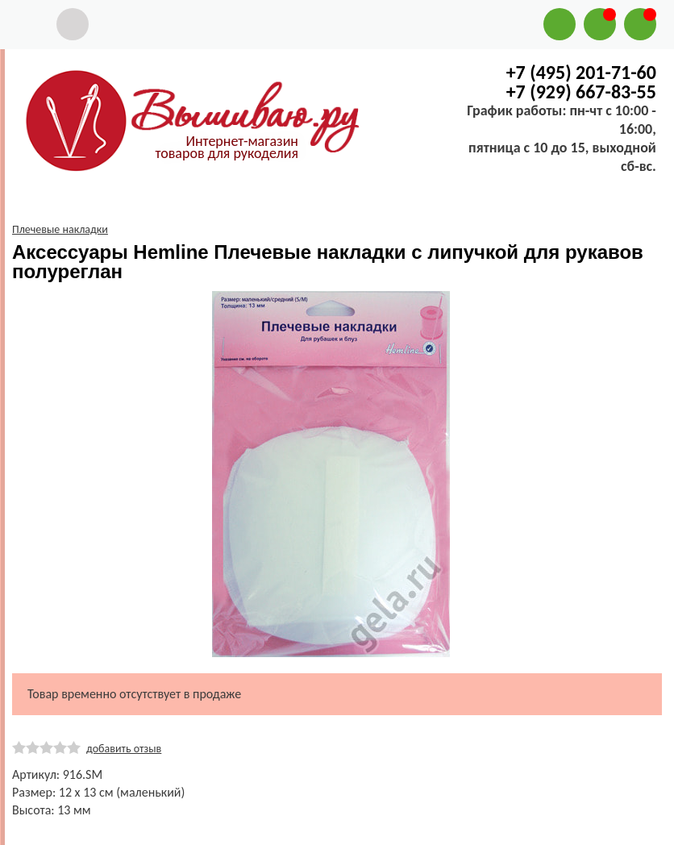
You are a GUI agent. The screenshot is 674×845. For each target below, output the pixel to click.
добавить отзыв (123, 749)
